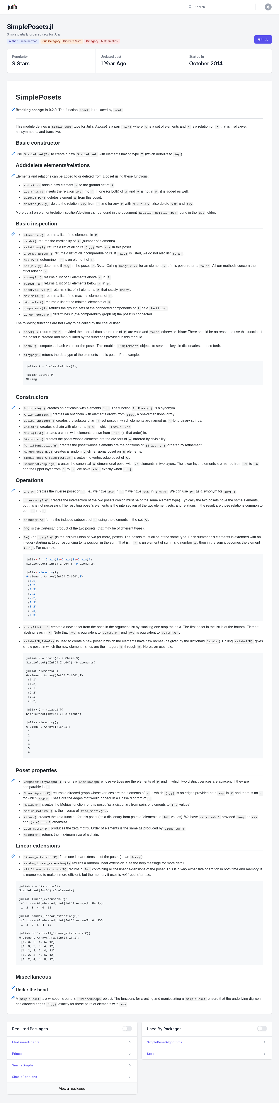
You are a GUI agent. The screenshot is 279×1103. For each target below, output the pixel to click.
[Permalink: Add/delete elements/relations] (13, 175)
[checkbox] (127, 1028)
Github (263, 39)
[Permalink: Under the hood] (13, 998)
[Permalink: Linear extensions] (13, 856)
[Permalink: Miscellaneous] (13, 987)
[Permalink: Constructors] (13, 407)
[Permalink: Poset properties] (13, 780)
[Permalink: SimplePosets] (13, 109)
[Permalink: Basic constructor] (13, 153)
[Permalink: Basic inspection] (13, 234)
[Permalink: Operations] (13, 490)
